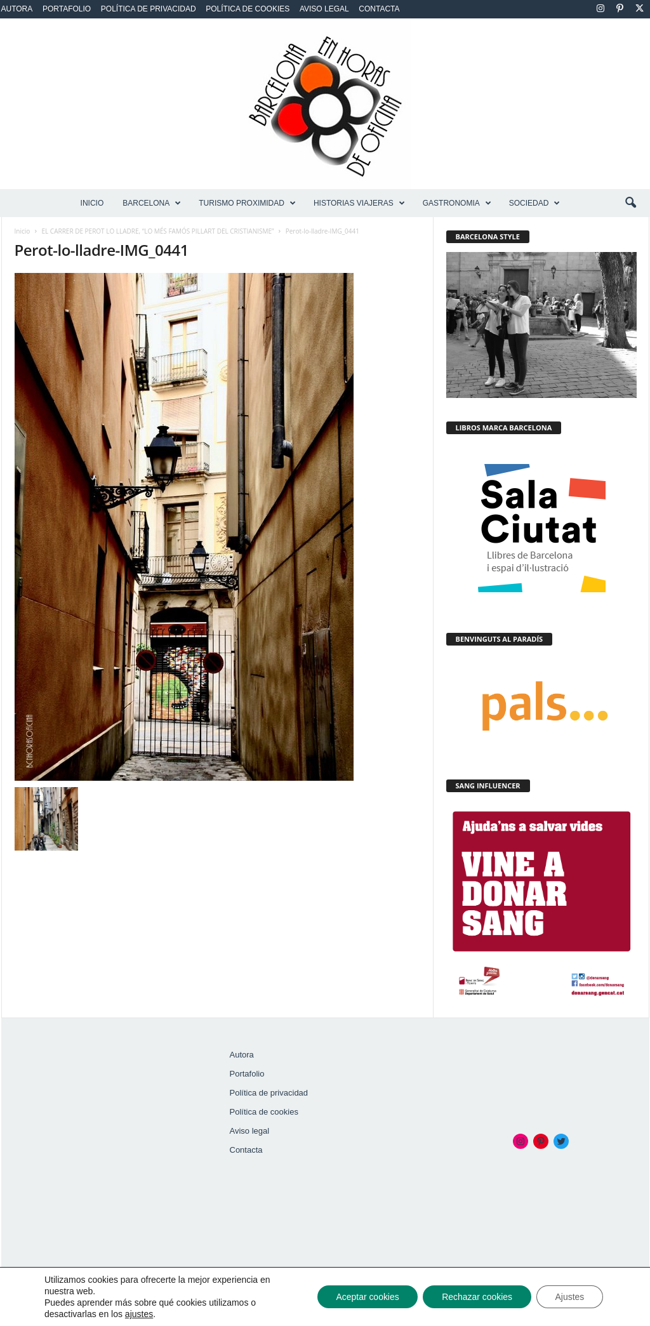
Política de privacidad (148, 8)
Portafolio (67, 8)
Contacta (379, 8)
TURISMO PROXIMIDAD (247, 203)
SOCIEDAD (534, 203)
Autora (17, 8)
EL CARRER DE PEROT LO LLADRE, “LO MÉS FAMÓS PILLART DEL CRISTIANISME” (158, 231)
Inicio (92, 203)
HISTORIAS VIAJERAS (359, 203)
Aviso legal (324, 8)
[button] (630, 203)
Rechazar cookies (476, 1297)
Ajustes (569, 1297)
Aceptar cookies (366, 1297)
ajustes (139, 1314)
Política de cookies (247, 8)
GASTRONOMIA (457, 203)
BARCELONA (152, 203)
